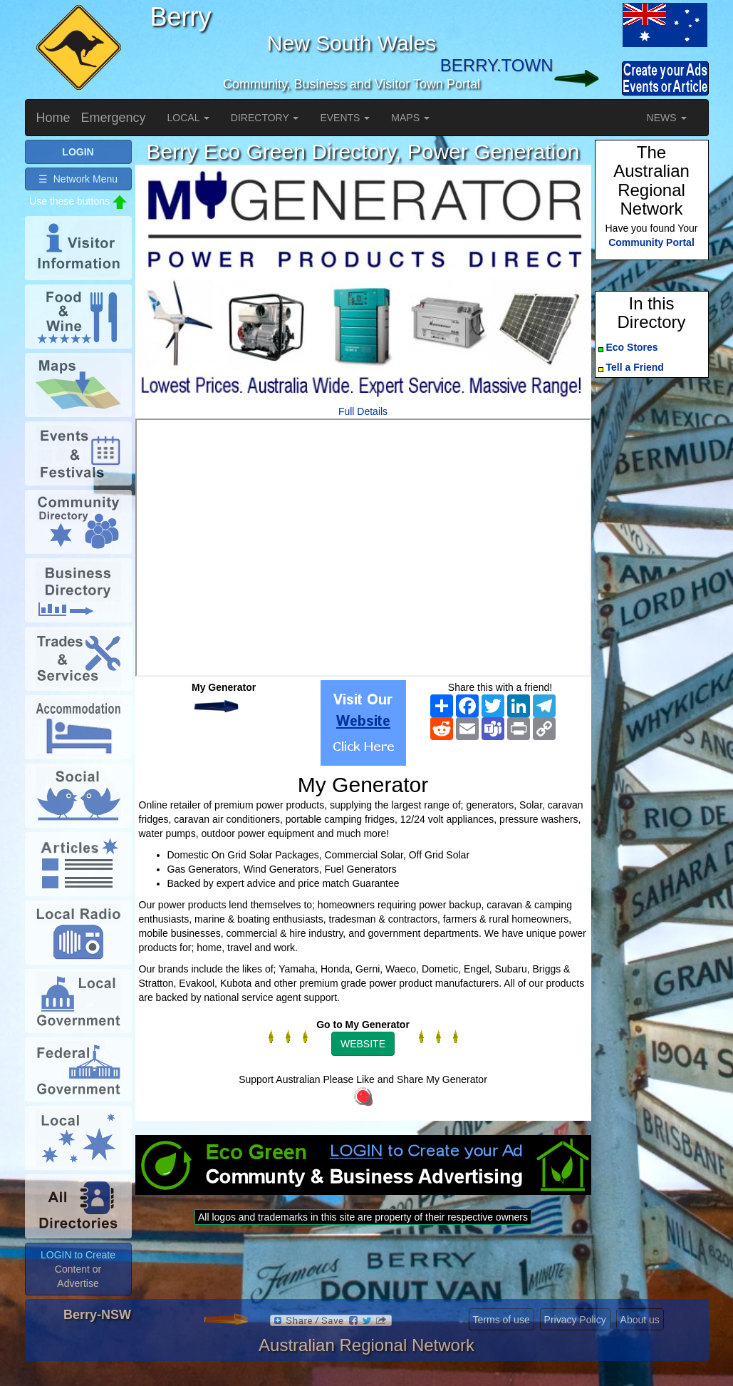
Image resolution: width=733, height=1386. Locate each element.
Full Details (363, 411)
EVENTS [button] (345, 117)
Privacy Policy (575, 1319)
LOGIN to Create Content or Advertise (78, 1269)
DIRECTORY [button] (265, 117)
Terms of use (501, 1319)
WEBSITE (362, 1043)
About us (640, 1319)
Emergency (113, 118)
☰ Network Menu (78, 179)
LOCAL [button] (188, 117)
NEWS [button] (667, 117)
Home (53, 118)
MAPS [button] (410, 117)
